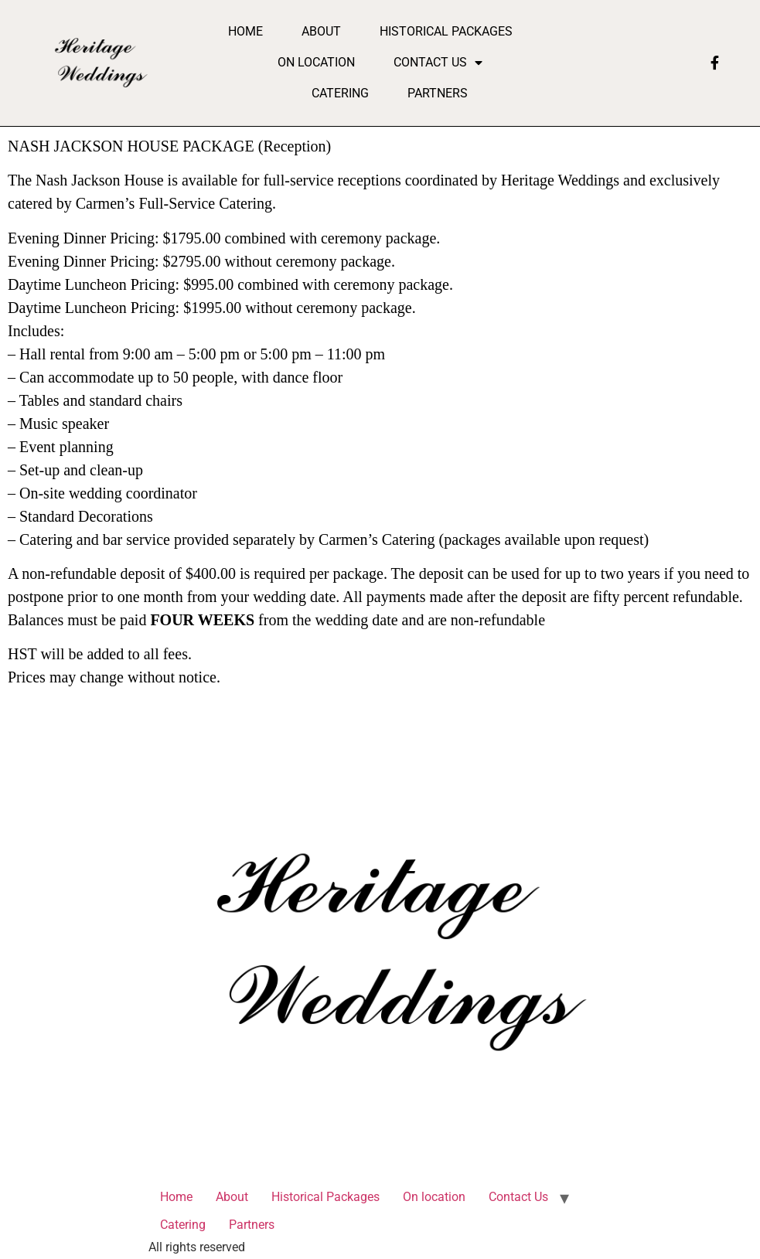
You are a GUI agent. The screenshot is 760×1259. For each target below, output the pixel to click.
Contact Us (438, 63)
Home (245, 31)
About (321, 31)
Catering (340, 93)
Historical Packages (446, 31)
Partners (437, 93)
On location (316, 62)
